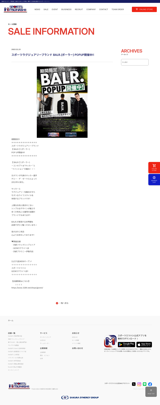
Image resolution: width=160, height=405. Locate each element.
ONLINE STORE (144, 9)
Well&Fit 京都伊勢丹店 (15, 336)
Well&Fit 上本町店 (13, 355)
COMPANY (91, 9)
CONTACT (103, 9)
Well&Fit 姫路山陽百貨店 (15, 364)
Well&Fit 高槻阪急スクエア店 (17, 352)
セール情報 (75, 340)
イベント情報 (76, 343)
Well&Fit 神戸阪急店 (14, 361)
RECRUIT (79, 9)
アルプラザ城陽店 (13, 345)
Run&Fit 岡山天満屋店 (15, 367)
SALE (46, 9)
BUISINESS (66, 9)
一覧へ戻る (62, 303)
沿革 (41, 359)
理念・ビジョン (45, 355)
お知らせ (74, 337)
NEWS (37, 9)
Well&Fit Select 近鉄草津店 (16, 348)
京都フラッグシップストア (16, 339)
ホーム (10, 320)
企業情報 (42, 352)
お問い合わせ (77, 348)
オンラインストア (13, 370)
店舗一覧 (11, 333)
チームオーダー (45, 343)
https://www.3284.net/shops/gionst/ (27, 287)
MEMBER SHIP (154, 179)
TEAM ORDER (118, 9)
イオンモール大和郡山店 (15, 358)
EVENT (55, 9)
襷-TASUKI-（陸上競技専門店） (18, 342)
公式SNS (43, 340)
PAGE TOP (151, 392)
